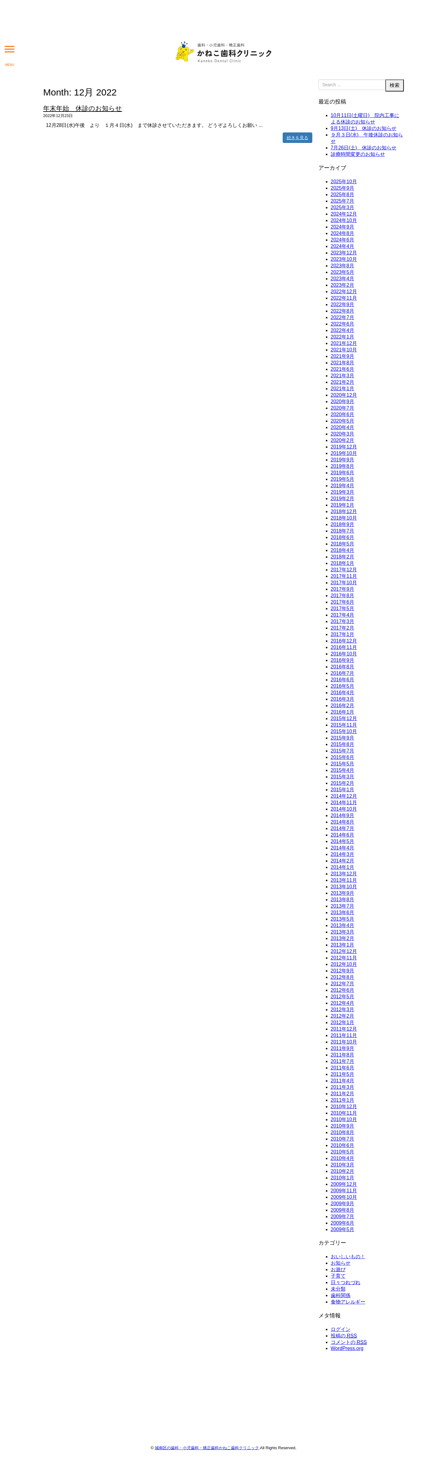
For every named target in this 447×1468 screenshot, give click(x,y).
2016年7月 (343, 673)
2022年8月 (343, 311)
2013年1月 (343, 944)
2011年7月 (343, 1061)
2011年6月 (343, 1067)
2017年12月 (344, 569)
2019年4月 (343, 485)
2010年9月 (343, 1126)
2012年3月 (343, 1009)
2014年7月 (343, 828)
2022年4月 (343, 330)
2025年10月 (344, 181)
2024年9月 (343, 226)
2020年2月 (343, 440)
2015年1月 (343, 789)
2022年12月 (344, 291)
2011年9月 (343, 1048)
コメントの (349, 1342)
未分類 (338, 1289)
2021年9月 (343, 356)
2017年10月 (344, 582)
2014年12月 (344, 796)
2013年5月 (343, 919)
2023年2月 (343, 285)
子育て (338, 1276)
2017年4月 (343, 615)
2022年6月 (343, 323)
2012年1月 (343, 1022)
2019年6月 (343, 472)
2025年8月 (343, 194)
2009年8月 (343, 1210)
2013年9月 (343, 893)
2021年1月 (343, 388)
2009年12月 (344, 1184)
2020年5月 (343, 421)
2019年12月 (344, 446)
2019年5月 (343, 479)
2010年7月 (343, 1139)
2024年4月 (343, 246)
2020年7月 (343, 408)
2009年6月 (343, 1223)
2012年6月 (343, 990)
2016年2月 (343, 705)
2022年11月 (344, 298)
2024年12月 (344, 214)
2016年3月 (343, 699)
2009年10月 (344, 1197)
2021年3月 (343, 375)
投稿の (344, 1336)
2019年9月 (343, 459)
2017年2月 (343, 628)
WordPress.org (347, 1348)
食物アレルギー (348, 1301)
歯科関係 (341, 1295)
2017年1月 (343, 634)
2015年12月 (344, 718)
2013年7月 (343, 906)
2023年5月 (343, 272)
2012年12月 (344, 951)
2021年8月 (343, 362)
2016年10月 (344, 653)
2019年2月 (343, 498)
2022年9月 (343, 304)
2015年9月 (343, 737)
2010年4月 (343, 1158)
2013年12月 (344, 873)
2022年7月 (343, 317)
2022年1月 (343, 336)
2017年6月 (343, 602)
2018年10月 (344, 518)
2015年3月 (343, 776)
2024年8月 (343, 233)
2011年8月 (343, 1054)
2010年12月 (344, 1106)
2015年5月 (343, 763)
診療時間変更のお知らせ (358, 154)
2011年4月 (343, 1080)
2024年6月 (343, 239)
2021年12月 (344, 343)
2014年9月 (343, 815)
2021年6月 (343, 369)
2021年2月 (343, 382)
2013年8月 (343, 899)
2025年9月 (343, 188)
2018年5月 (343, 543)
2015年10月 (344, 731)
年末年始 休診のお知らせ (82, 108)
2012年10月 (344, 964)
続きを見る (297, 137)
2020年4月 (343, 427)
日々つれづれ (345, 1282)
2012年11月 (344, 957)
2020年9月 (343, 401)
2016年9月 (343, 660)
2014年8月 (343, 822)
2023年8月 (343, 265)
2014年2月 (343, 860)
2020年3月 (343, 433)
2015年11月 (344, 725)
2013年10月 (344, 886)
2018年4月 (343, 550)
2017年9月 (343, 589)
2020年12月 (344, 395)
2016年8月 (343, 666)
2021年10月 (344, 349)
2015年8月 (343, 744)
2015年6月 (343, 757)
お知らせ (341, 1263)
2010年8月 (343, 1132)
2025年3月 (343, 207)
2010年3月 (343, 1164)
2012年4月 (343, 1003)
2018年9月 (343, 524)
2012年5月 (343, 996)
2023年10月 (344, 259)
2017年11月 (344, 576)
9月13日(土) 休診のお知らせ (363, 128)
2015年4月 (343, 770)
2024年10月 (344, 220)
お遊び (338, 1269)
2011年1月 (343, 1100)
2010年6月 (343, 1145)
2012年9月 (343, 970)
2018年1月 (343, 563)
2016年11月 (344, 647)
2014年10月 (344, 809)
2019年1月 (343, 505)
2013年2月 (343, 938)
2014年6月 (343, 834)
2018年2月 (343, 556)
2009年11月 (344, 1190)
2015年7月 (343, 750)
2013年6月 (343, 912)
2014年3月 (343, 854)
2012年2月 (343, 1016)
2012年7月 (343, 983)
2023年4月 (343, 278)
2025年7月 (343, 201)
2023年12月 (344, 252)
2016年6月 (343, 679)
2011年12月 (344, 1029)
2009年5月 (343, 1229)
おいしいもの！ (348, 1256)
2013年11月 (344, 880)
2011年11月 (344, 1035)
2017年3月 (343, 621)
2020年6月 (343, 414)
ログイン (341, 1329)
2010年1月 (343, 1177)
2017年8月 (343, 595)
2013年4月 (343, 925)
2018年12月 (344, 511)
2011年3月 (343, 1087)
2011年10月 (344, 1041)
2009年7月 (343, 1216)
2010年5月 (343, 1151)
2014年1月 (343, 867)
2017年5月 (343, 608)
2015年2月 (343, 783)
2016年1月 (343, 712)
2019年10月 (344, 453)
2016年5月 (343, 686)
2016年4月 (343, 692)
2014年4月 (343, 847)
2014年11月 (344, 802)
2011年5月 (343, 1074)
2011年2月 (343, 1093)
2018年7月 (343, 530)
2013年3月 (343, 932)
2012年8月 (343, 977)
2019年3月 (343, 492)
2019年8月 (343, 466)
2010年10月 (344, 1119)
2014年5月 (343, 841)
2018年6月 (343, 537)
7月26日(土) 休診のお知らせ (363, 147)
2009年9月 (343, 1203)
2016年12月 (344, 640)
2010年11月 (344, 1113)
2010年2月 (343, 1171)
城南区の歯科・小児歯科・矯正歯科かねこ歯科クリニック (207, 1448)
